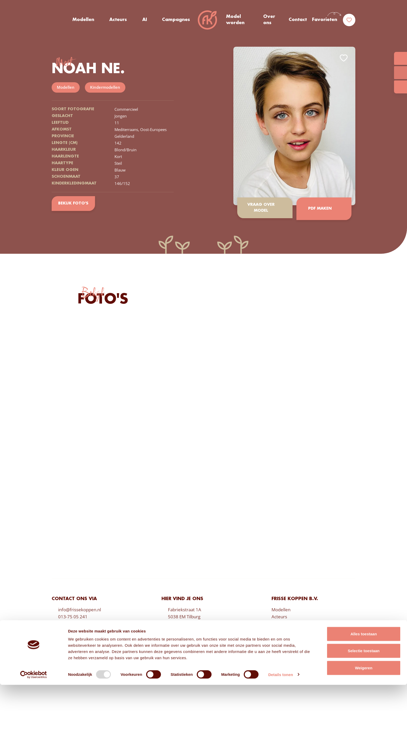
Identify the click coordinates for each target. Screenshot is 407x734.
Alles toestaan (363, 683)
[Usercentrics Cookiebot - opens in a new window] (33, 724)
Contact (298, 20)
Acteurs (118, 20)
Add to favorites (344, 57)
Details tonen (280, 724)
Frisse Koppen (208, 20)
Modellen (83, 20)
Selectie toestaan (364, 700)
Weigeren (363, 717)
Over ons (269, 20)
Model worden (235, 20)
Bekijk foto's (74, 203)
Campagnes (176, 20)
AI (144, 20)
